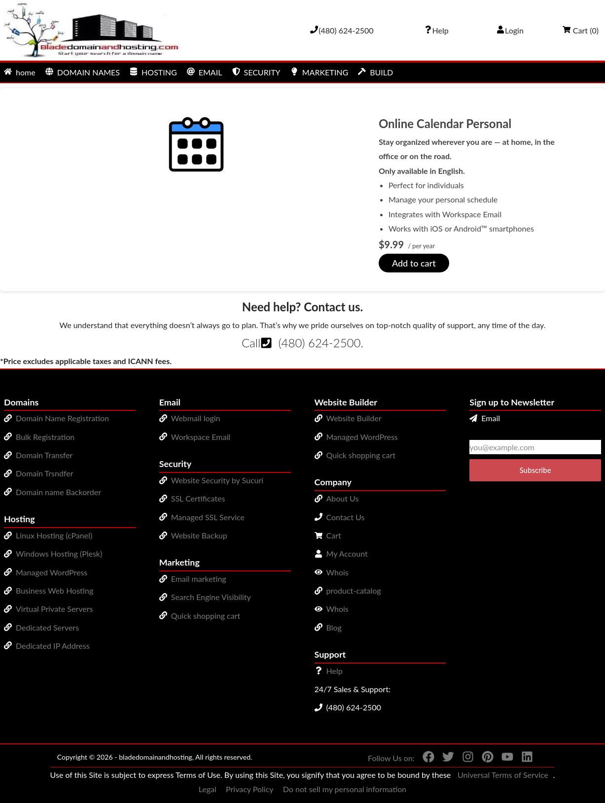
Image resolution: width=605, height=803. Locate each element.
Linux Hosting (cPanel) (54, 535)
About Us (342, 498)
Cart (333, 535)
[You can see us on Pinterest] (484, 759)
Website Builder (354, 418)
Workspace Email (200, 436)
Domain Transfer (44, 455)
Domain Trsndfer (44, 473)
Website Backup (199, 535)
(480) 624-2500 (319, 342)
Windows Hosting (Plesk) (59, 553)
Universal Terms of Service (503, 774)
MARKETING (319, 72)
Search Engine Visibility (211, 597)
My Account (347, 553)
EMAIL (204, 72)
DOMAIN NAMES (82, 72)
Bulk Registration (45, 436)
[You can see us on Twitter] (444, 759)
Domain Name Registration (62, 418)
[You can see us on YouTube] (503, 759)
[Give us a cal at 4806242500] (341, 30)
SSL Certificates (198, 498)
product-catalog (353, 590)
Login (510, 30)
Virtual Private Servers (54, 608)
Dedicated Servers (47, 627)
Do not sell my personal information (345, 789)
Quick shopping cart (206, 615)
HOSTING (153, 72)
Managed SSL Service (208, 517)
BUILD (375, 72)
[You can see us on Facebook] (424, 759)
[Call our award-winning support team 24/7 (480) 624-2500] (436, 30)
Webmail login (195, 418)
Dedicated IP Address (53, 645)
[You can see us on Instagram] (464, 759)
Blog (334, 627)
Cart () (581, 30)
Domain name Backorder (58, 492)
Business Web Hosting (54, 590)
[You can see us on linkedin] (523, 759)
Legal (207, 789)
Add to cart (414, 263)
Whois (337, 572)
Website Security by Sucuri (217, 480)
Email (484, 418)
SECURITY (256, 72)
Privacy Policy (250, 789)
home (20, 72)
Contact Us (345, 517)
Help (334, 670)
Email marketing (198, 578)
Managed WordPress (51, 572)
